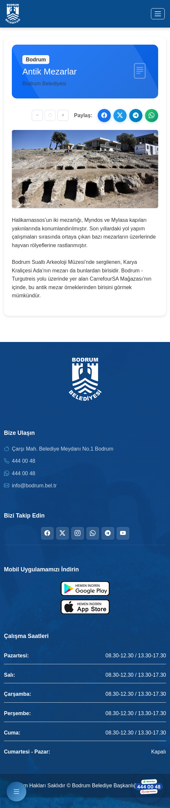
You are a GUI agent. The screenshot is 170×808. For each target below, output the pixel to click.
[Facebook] (47, 533)
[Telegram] (108, 533)
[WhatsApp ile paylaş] (151, 115)
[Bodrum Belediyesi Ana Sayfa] (12, 14)
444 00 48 (23, 461)
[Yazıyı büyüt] (63, 115)
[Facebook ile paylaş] (104, 115)
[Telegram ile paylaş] (135, 115)
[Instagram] (77, 533)
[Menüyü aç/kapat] (158, 13)
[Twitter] (62, 533)
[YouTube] (123, 533)
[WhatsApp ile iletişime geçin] (148, 786)
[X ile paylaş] (120, 115)
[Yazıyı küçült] (37, 115)
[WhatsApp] (92, 533)
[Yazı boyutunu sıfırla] (50, 115)
